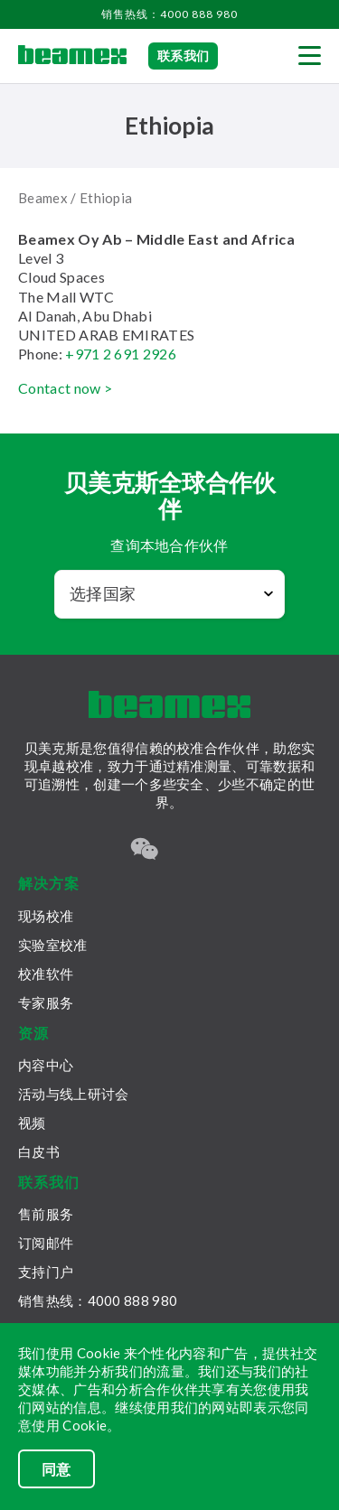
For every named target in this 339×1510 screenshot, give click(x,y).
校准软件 (45, 973)
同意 (56, 1468)
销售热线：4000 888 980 (169, 14)
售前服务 (45, 1214)
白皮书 (39, 1151)
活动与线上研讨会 (73, 1094)
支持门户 (45, 1271)
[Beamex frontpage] (72, 56)
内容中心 (45, 1065)
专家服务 (45, 1002)
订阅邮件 (45, 1243)
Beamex (43, 198)
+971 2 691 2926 (120, 353)
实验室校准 (53, 945)
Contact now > (65, 387)
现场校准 (45, 916)
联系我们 (183, 55)
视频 (32, 1122)
